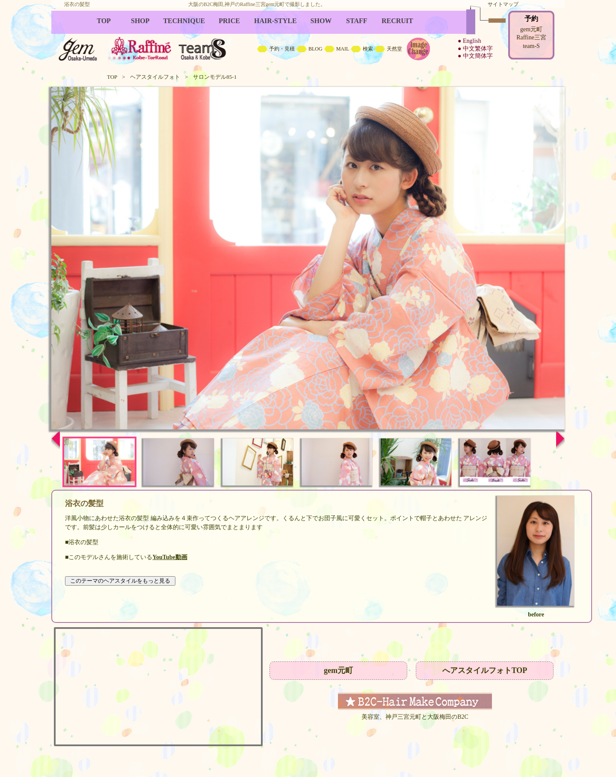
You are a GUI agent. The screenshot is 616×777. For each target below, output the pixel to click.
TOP (112, 77)
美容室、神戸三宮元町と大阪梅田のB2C (414, 717)
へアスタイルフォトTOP (484, 670)
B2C (308, 38)
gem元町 (338, 670)
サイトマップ (503, 4)
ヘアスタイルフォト (155, 77)
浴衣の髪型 (134, 518)
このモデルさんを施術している (127, 557)
